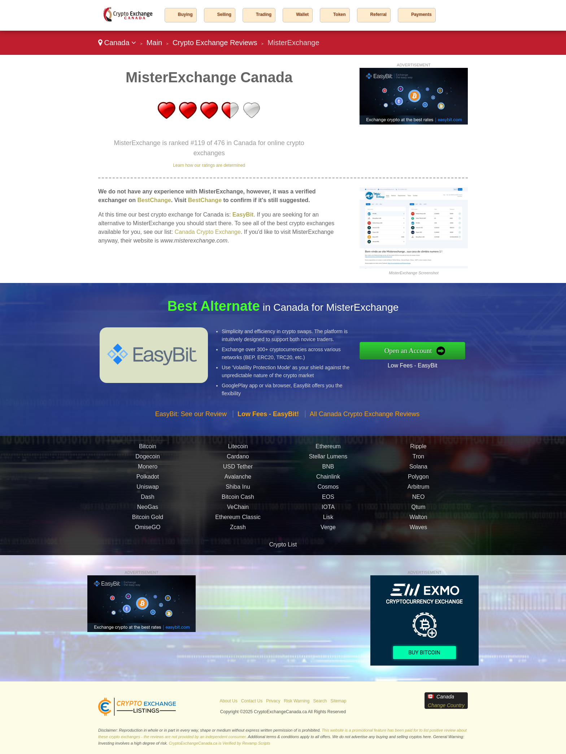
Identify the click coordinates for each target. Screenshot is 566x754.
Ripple (418, 449)
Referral (378, 14)
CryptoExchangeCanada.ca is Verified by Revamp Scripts (219, 743)
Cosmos (328, 490)
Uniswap (147, 490)
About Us (228, 700)
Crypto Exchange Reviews (215, 43)
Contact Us (251, 700)
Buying (185, 14)
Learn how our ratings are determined (209, 165)
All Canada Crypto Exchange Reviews (364, 417)
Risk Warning (297, 700)
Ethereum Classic (237, 520)
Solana (418, 470)
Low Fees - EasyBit (416, 364)
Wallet (302, 14)
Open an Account (412, 350)
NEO (418, 500)
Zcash (238, 530)
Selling (224, 14)
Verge (328, 530)
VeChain (238, 510)
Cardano (238, 460)
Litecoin (238, 449)
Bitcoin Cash (238, 500)
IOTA (328, 510)
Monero (147, 470)
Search (320, 700)
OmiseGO (147, 530)
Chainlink (328, 480)
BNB (328, 470)
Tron (418, 460)
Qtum (418, 510)
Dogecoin (147, 460)
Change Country (446, 705)
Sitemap (339, 700)
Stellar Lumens (328, 460)
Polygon (418, 480)
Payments (421, 14)
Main (154, 43)
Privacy (273, 700)
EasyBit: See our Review (191, 417)
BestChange (154, 200)
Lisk (328, 520)
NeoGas (147, 510)
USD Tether (238, 470)
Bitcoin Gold (147, 520)
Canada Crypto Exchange (208, 232)
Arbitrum (418, 490)
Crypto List (283, 544)
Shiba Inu (238, 490)
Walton (418, 520)
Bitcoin (147, 449)
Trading (263, 14)
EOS (328, 500)
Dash (147, 500)
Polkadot (147, 480)
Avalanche (238, 480)
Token (339, 14)
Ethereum (327, 449)
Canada (117, 43)
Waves (418, 530)
